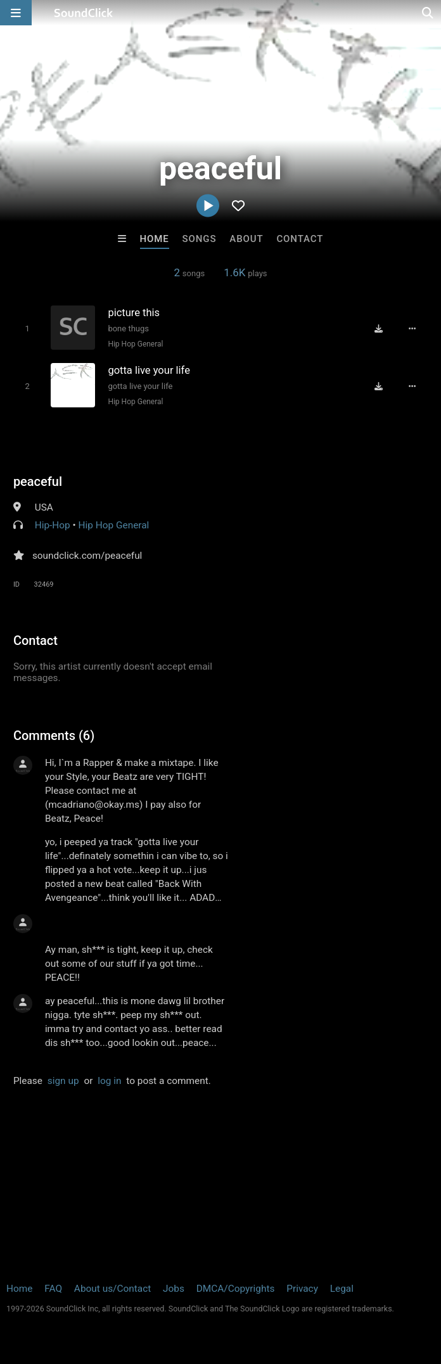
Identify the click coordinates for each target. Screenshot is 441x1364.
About (246, 239)
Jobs (173, 1288)
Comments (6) (53, 735)
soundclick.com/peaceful (87, 555)
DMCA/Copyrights (235, 1288)
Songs (199, 239)
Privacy (302, 1288)
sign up (63, 1081)
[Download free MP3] (378, 329)
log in (109, 1081)
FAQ (53, 1288)
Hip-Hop (52, 525)
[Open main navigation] (16, 12)
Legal (342, 1288)
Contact (299, 239)
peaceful (37, 481)
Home (154, 239)
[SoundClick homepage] (83, 12)
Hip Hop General (135, 344)
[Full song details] (412, 329)
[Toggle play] (27, 328)
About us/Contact (112, 1288)
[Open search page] (428, 12)
